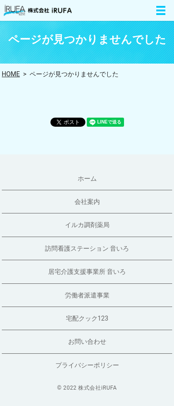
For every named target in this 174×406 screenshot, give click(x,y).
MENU (160, 10)
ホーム (87, 178)
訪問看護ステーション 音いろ (87, 248)
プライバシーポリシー (87, 365)
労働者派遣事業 (87, 295)
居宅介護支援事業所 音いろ (87, 271)
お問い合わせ (87, 341)
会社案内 (87, 201)
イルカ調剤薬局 (87, 224)
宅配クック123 (87, 318)
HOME (11, 74)
